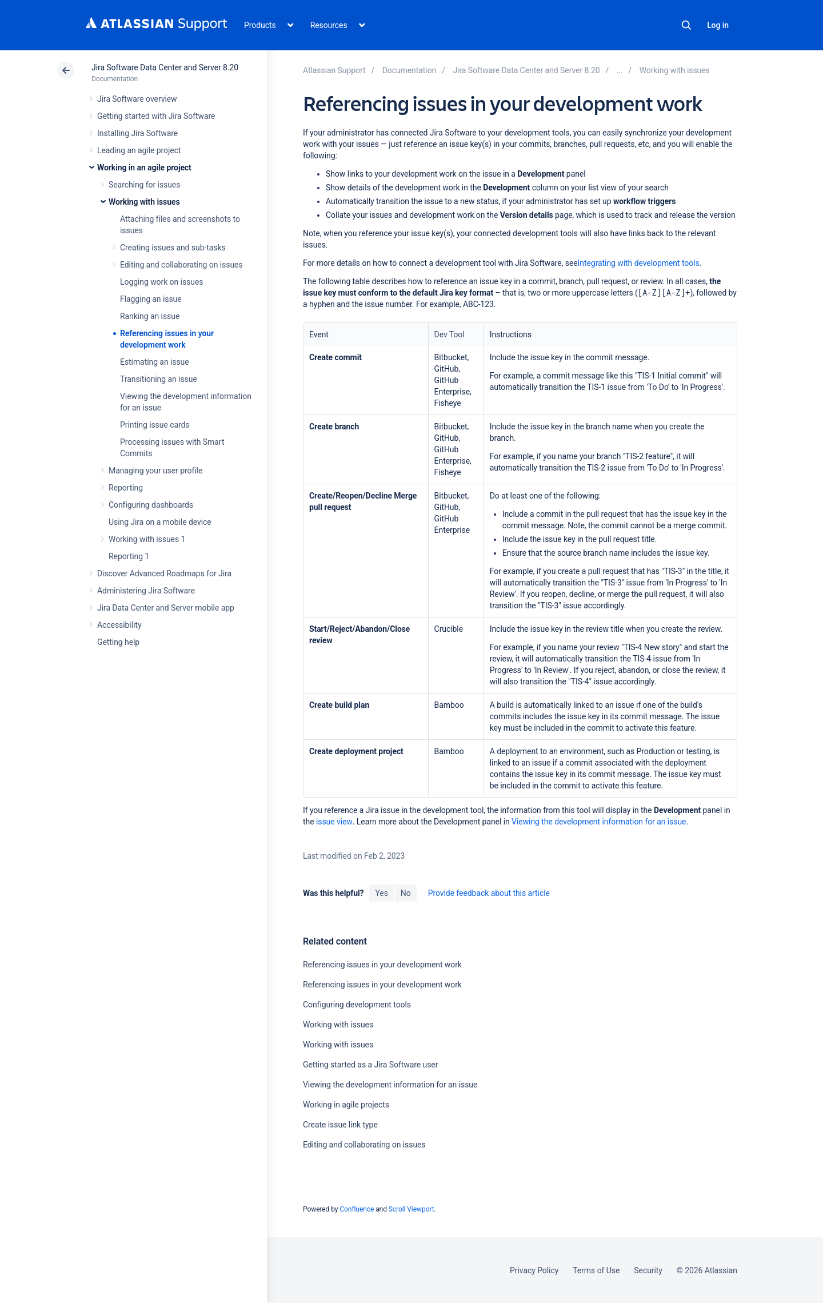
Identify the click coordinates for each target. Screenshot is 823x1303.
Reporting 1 (129, 556)
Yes (381, 893)
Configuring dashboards (151, 504)
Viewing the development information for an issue (599, 821)
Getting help (118, 642)
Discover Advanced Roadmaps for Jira (164, 573)
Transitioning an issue (158, 379)
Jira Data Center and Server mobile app (165, 607)
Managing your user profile (155, 470)
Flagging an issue (151, 299)
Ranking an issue (149, 316)
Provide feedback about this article (489, 893)
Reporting (126, 487)
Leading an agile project (139, 150)
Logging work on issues (161, 281)
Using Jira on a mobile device (160, 522)
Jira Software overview (137, 98)
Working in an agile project (144, 167)
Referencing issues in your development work (382, 964)
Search (686, 25)
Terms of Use (596, 1270)
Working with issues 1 (147, 539)
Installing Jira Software (137, 133)
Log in (718, 25)
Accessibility (119, 624)
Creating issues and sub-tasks (173, 247)
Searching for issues (144, 184)
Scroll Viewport (411, 1209)
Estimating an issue (154, 361)
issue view (334, 821)
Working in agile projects (346, 1104)
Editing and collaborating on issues (181, 264)
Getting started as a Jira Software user (370, 1064)
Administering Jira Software (146, 590)
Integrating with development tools (639, 263)
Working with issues (144, 201)
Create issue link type (340, 1124)
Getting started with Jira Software (156, 116)
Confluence (356, 1209)
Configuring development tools (357, 1004)
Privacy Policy (534, 1270)
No (406, 893)
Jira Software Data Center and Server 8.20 (164, 67)
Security (648, 1270)
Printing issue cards (155, 424)
